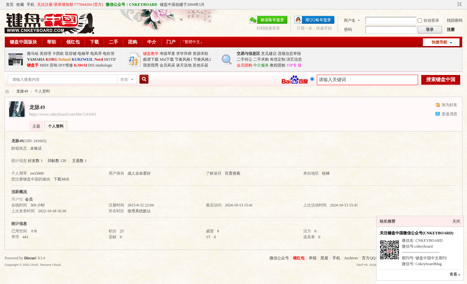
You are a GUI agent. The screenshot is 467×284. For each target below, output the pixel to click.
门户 (170, 42)
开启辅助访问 (453, 4)
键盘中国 (7, 91)
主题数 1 (79, 160)
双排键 (71, 53)
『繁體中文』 (192, 42)
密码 (348, 29)
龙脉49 (22, 91)
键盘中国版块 (23, 42)
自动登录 (428, 20)
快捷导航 (439, 42)
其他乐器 (200, 65)
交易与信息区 (248, 53)
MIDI (44, 65)
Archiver (351, 258)
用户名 (349, 20)
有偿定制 (277, 59)
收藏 (20, 4)
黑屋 (324, 258)
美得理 (45, 53)
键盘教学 (151, 53)
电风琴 (96, 53)
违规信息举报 (289, 53)
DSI (91, 65)
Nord (98, 59)
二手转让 (244, 59)
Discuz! (30, 258)
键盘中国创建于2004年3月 (182, 4)
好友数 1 (35, 160)
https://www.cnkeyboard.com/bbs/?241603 (62, 114)
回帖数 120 (57, 160)
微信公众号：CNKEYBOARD (131, 4)
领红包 (73, 42)
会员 (29, 199)
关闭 (456, 221)
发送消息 (449, 114)
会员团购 (244, 65)
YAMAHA (35, 59)
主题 (36, 126)
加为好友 (449, 105)
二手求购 (261, 59)
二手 (113, 42)
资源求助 (200, 53)
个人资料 (56, 126)
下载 (94, 42)
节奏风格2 (202, 59)
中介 (151, 42)
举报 (313, 258)
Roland (64, 59)
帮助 (51, 42)
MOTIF (110, 59)
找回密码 (454, 20)
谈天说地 (184, 65)
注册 (451, 29)
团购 (132, 42)
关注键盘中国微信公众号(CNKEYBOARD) (416, 233)
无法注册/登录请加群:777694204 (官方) (70, 4)
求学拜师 (184, 53)
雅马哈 (33, 53)
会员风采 (167, 65)
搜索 (124, 79)
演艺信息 (294, 59)
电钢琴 (83, 53)
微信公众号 (279, 258)
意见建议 (269, 53)
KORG (52, 59)
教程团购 (277, 65)
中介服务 (261, 65)
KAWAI (80, 65)
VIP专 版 (293, 65)
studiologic (104, 65)
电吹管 (108, 53)
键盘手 (33, 65)
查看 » (454, 274)
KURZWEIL (82, 59)
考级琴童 (167, 53)
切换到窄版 (458, 4)
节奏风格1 (183, 59)
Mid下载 (167, 59)
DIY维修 (65, 65)
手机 (30, 4)
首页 (10, 4)
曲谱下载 (151, 59)
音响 (53, 65)
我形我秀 (151, 65)
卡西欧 (58, 53)
